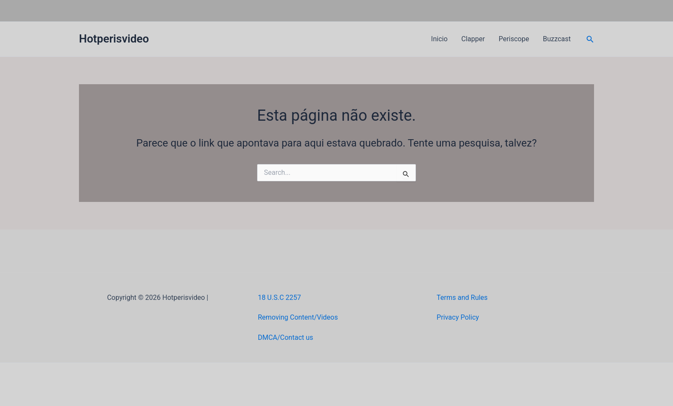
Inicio (439, 39)
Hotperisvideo (114, 38)
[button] (590, 39)
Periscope (514, 39)
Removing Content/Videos (298, 317)
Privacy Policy (458, 317)
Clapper (473, 39)
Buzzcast (557, 39)
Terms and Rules (462, 297)
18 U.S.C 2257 (279, 297)
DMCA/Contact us (285, 337)
